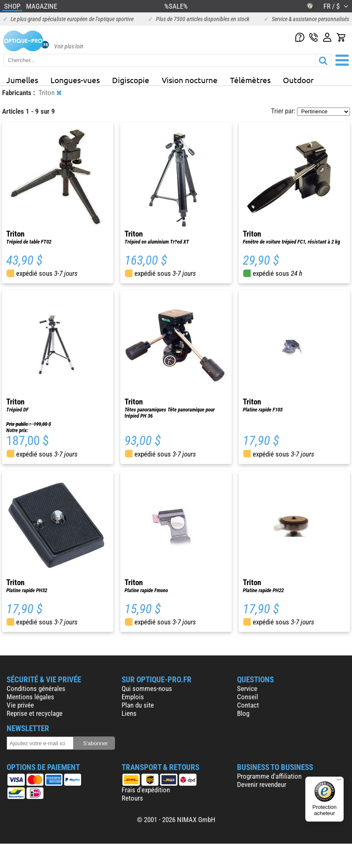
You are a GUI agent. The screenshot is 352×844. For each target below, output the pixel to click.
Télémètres (250, 80)
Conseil (247, 697)
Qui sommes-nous (147, 688)
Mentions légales (30, 697)
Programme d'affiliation (269, 776)
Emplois (133, 697)
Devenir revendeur (261, 784)
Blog (243, 713)
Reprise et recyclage (34, 713)
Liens (129, 713)
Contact (248, 705)
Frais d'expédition (146, 790)
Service (247, 688)
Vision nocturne (190, 80)
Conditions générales (36, 688)
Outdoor (298, 80)
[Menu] (339, 782)
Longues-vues (75, 80)
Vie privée (20, 705)
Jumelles (22, 80)
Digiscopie (130, 80)
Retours (132, 798)
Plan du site (138, 705)
